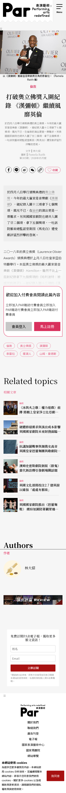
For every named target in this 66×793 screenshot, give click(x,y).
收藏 (55, 170)
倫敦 (35, 210)
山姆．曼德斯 (47, 353)
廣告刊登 (33, 733)
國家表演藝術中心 (33, 744)
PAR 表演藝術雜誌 (33, 710)
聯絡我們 (33, 728)
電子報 (33, 739)
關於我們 (33, 722)
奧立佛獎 (25, 346)
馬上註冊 (47, 326)
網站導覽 (33, 756)
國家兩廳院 (33, 750)
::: (51, 5)
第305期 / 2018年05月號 (33, 158)
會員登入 (19, 326)
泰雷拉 (10, 353)
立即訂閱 (33, 668)
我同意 (55, 776)
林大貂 (36, 151)
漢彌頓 (43, 346)
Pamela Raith (37, 154)
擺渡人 (27, 353)
